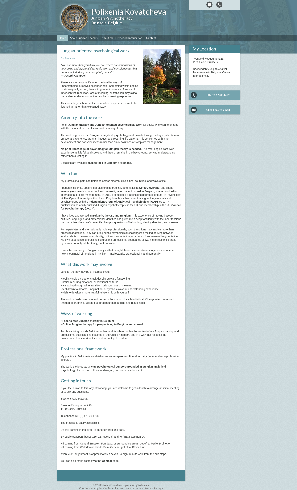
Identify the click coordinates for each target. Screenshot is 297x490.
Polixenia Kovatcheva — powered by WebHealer (125, 485)
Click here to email (218, 109)
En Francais (68, 58)
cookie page (156, 488)
